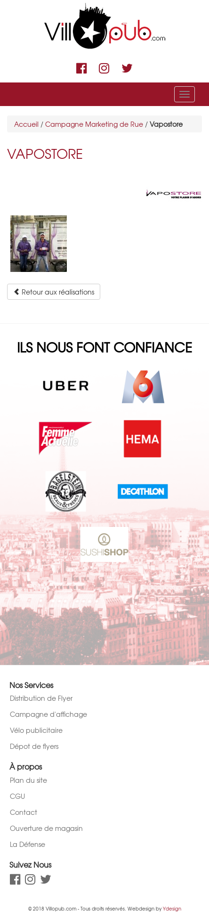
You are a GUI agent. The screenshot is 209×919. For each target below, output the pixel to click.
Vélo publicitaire (36, 730)
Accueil (26, 124)
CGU (17, 796)
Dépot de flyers (34, 746)
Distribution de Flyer (41, 698)
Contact (23, 812)
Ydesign (172, 908)
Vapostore (45, 153)
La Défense (27, 844)
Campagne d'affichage (48, 714)
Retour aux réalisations (53, 291)
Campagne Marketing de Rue (94, 124)
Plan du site (28, 780)
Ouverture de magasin (46, 828)
